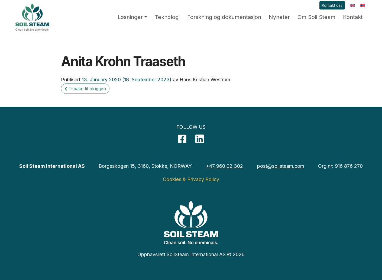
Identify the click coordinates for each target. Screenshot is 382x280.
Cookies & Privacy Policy (191, 179)
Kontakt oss (332, 5)
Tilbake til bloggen (85, 88)
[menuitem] (352, 5)
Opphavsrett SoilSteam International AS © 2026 (191, 254)
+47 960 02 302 (224, 166)
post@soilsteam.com (280, 166)
